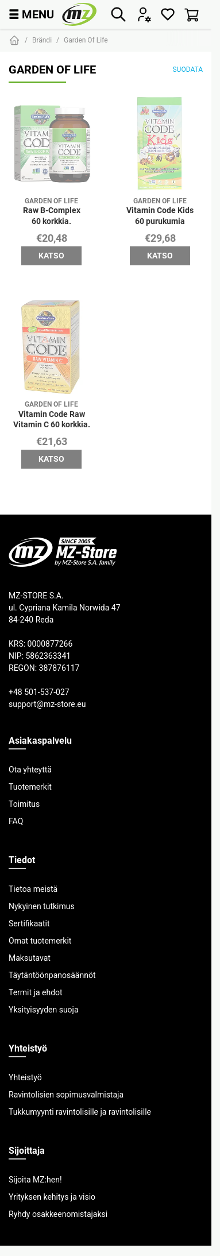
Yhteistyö (25, 1077)
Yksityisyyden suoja (44, 1010)
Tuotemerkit (30, 787)
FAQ (16, 821)
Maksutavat (30, 958)
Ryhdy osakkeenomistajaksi (58, 1214)
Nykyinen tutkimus (42, 906)
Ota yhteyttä (30, 770)
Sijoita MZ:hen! (35, 1180)
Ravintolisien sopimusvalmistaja (66, 1095)
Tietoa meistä (33, 889)
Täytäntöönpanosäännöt (52, 975)
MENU (31, 14)
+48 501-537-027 (39, 692)
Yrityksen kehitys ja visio (52, 1197)
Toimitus (24, 804)
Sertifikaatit (29, 923)
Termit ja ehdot (36, 992)
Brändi (42, 40)
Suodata (187, 69)
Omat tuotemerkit (40, 941)
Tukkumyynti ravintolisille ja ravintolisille (80, 1112)
